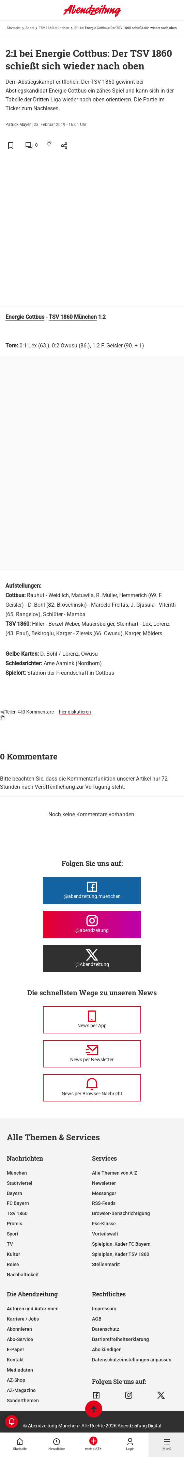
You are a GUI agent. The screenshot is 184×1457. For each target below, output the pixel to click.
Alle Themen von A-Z (114, 1173)
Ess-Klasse (104, 1223)
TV (10, 1244)
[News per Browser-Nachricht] (92, 1087)
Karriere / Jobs (23, 1319)
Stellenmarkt (106, 1264)
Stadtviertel (19, 1183)
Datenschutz (105, 1329)
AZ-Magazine (21, 1390)
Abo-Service (20, 1339)
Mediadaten (20, 1370)
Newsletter (104, 1183)
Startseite (13, 28)
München (17, 1173)
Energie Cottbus (24, 317)
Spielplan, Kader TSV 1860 (120, 1254)
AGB (97, 1319)
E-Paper (15, 1349)
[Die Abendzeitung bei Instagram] (92, 924)
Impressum (104, 1308)
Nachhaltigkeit (23, 1274)
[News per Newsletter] (92, 1053)
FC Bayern (18, 1203)
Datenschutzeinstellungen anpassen (131, 1359)
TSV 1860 (17, 1213)
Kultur (13, 1254)
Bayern (14, 1193)
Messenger (104, 1193)
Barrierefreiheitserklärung (120, 1339)
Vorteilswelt (105, 1234)
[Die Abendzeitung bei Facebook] (92, 890)
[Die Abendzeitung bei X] (92, 958)
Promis (14, 1223)
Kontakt (15, 1359)
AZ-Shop (16, 1380)
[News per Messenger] (92, 1019)
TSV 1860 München (54, 28)
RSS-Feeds (104, 1203)
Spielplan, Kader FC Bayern (121, 1244)
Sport (30, 28)
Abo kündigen (107, 1349)
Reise (13, 1264)
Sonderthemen (23, 1400)
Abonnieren (19, 1329)
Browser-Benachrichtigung (121, 1213)
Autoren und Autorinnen (33, 1308)
